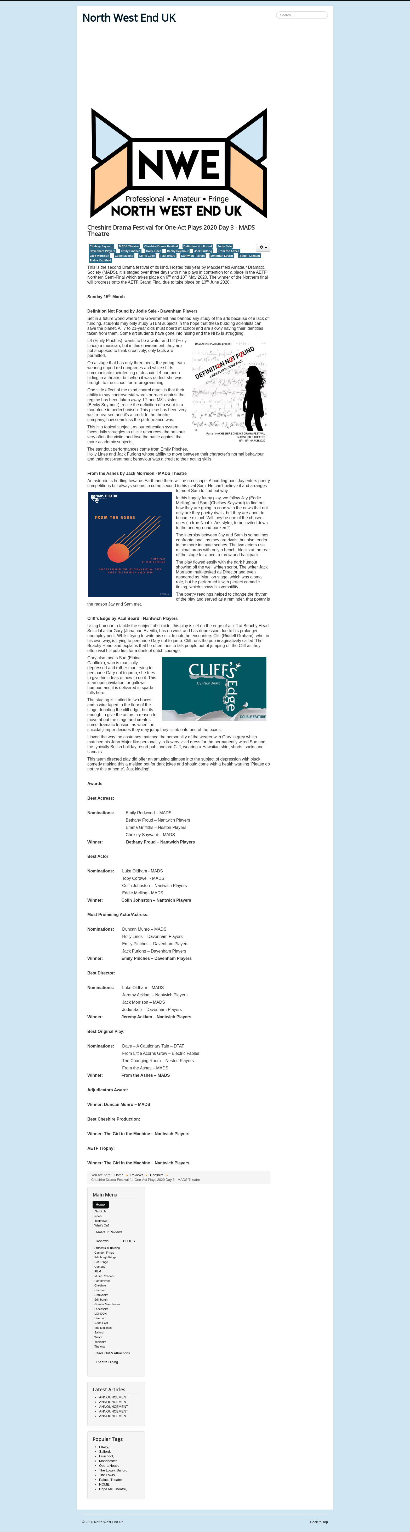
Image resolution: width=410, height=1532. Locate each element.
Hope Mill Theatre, (113, 1489)
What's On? (101, 1225)
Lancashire (101, 1308)
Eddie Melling (124, 255)
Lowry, (104, 1447)
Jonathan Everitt (221, 255)
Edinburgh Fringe (105, 1257)
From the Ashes (229, 251)
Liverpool (100, 1318)
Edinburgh (100, 1299)
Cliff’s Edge (147, 255)
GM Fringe (101, 1262)
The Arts (99, 1346)
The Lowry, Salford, (113, 1470)
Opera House (109, 1466)
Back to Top (319, 1522)
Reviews (102, 1241)
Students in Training (107, 1247)
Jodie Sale (225, 246)
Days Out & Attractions (113, 1353)
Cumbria (99, 1290)
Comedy (99, 1266)
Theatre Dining (107, 1362)
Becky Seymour (178, 251)
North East (101, 1323)
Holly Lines (153, 251)
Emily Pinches (130, 251)
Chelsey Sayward (101, 246)
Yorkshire (100, 1341)
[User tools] (263, 248)
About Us (100, 1211)
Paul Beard (167, 255)
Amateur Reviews (109, 1232)
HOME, (104, 1484)
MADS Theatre (129, 246)
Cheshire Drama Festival (161, 246)
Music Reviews (103, 1276)
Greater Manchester (107, 1304)
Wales (98, 1337)
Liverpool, (106, 1456)
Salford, (105, 1451)
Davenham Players (102, 251)
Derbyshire (101, 1294)
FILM (97, 1271)
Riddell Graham (249, 255)
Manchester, (108, 1461)
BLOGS (129, 1241)
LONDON (100, 1313)
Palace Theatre (110, 1480)
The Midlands (103, 1327)
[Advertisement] (205, 65)
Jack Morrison (99, 255)
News (98, 1216)
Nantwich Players (193, 255)
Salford (99, 1332)
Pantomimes (102, 1280)
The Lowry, (107, 1475)
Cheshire (100, 1285)
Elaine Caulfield (100, 260)
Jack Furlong (203, 251)
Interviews (100, 1220)
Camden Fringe (104, 1252)
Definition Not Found (198, 246)
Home (100, 1204)
